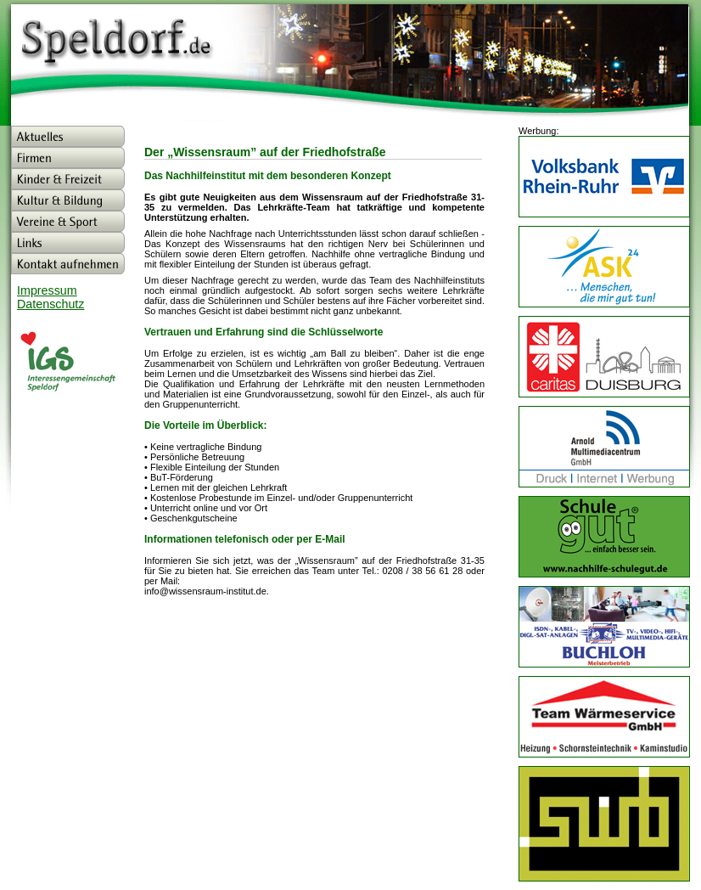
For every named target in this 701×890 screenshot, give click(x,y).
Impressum (47, 290)
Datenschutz (50, 304)
